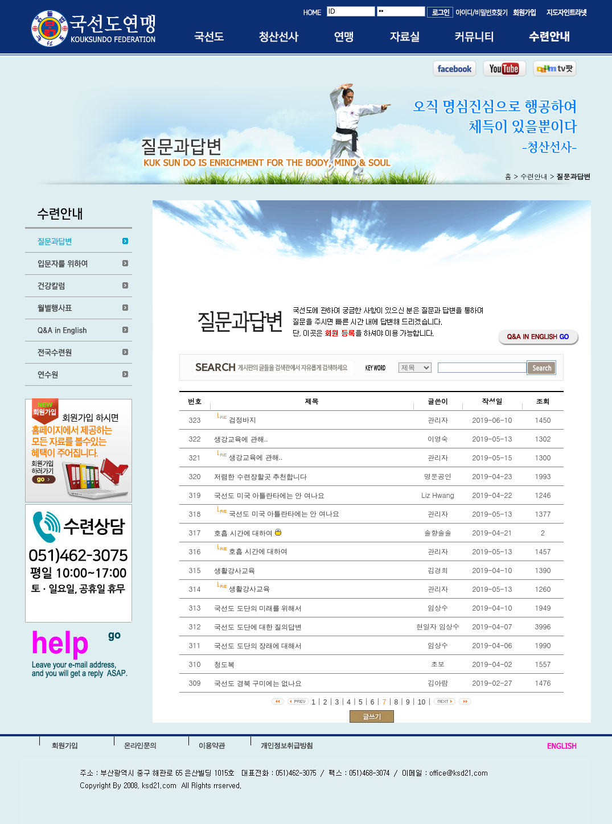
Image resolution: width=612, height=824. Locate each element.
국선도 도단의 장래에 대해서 (257, 646)
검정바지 (241, 420)
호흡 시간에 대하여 (242, 533)
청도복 (223, 665)
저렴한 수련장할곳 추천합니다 (259, 477)
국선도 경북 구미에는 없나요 (257, 683)
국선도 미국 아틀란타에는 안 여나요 (268, 496)
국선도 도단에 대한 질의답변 (257, 627)
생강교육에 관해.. (240, 439)
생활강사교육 (233, 571)
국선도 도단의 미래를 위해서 (257, 608)
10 (421, 702)
